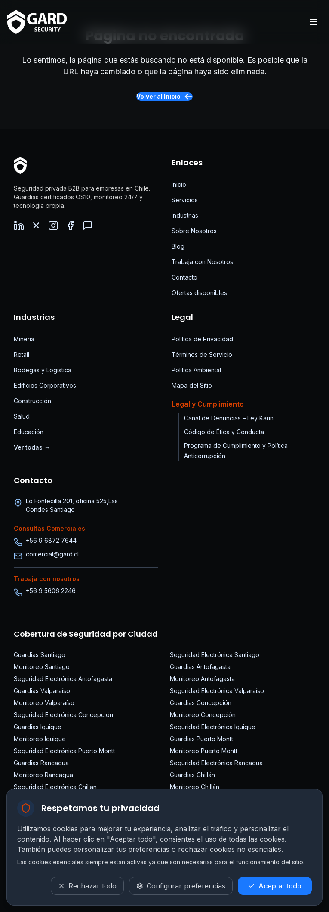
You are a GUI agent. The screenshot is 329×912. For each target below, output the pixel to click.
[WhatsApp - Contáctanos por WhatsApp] (88, 225)
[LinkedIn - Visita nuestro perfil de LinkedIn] (19, 225)
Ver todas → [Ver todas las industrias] (32, 447)
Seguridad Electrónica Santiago (214, 654)
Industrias (185, 215)
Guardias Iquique (37, 726)
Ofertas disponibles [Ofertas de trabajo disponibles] (199, 292)
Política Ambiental (196, 370)
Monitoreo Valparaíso (44, 702)
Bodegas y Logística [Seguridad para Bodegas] (42, 370)
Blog (178, 246)
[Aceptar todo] (275, 886)
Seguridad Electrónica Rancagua (216, 762)
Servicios (185, 200)
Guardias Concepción (200, 702)
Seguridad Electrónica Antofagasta (63, 678)
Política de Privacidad (202, 339)
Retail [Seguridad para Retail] (21, 354)
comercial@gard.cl (52, 554)
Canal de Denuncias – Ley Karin (229, 418)
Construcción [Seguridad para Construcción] (32, 400)
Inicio (179, 184)
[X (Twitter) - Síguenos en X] (36, 225)
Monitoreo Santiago (42, 666)
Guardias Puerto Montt (201, 738)
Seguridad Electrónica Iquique (212, 726)
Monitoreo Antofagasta (202, 678)
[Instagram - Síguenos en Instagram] (53, 225)
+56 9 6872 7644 (51, 540)
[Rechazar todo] (87, 886)
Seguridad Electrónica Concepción (63, 714)
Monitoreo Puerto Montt (203, 750)
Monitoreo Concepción (203, 714)
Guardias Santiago (39, 654)
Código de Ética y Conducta (224, 431)
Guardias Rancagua (41, 762)
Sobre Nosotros (194, 230)
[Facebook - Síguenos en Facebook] (70, 225)
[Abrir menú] (313, 21)
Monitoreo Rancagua (43, 774)
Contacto (184, 277)
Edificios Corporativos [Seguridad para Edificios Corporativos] (45, 385)
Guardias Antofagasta (200, 666)
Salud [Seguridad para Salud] (22, 416)
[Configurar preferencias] (181, 886)
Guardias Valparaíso (42, 690)
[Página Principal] (20, 165)
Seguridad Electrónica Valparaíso (217, 690)
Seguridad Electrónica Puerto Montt (64, 750)
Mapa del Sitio (192, 385)
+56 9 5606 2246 (51, 590)
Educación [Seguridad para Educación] (28, 431)
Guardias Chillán (192, 774)
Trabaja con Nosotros (202, 261)
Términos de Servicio (202, 354)
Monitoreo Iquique (40, 738)
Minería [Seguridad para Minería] (24, 339)
